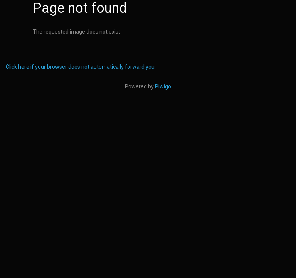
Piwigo (163, 86)
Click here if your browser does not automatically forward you (80, 67)
